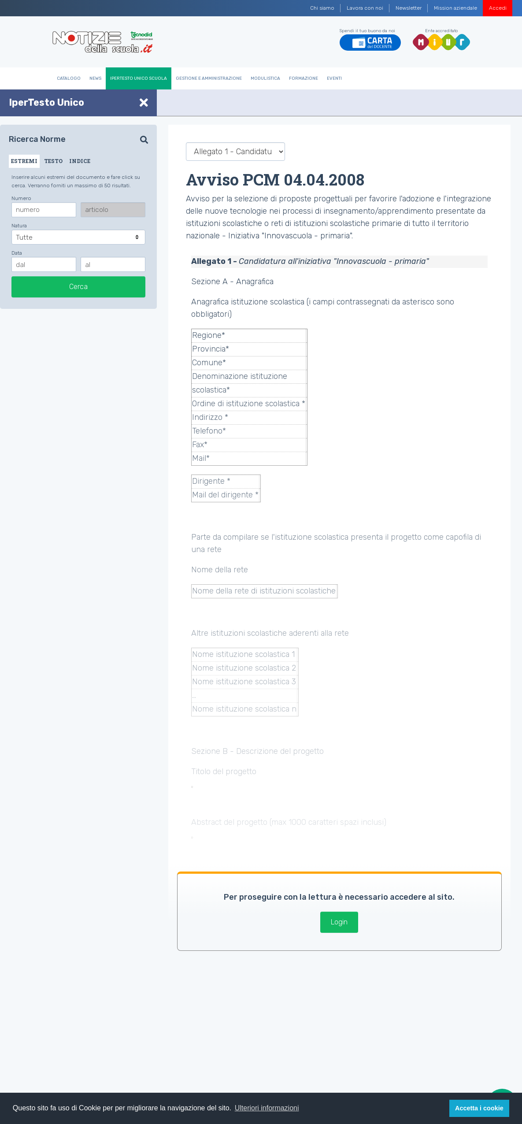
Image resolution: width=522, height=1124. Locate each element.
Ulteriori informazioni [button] (267, 1108)
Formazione (303, 78)
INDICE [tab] (79, 160)
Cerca (78, 286)
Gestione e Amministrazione (209, 78)
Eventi (334, 78)
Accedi (498, 8)
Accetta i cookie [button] (479, 1108)
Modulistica (265, 78)
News (95, 78)
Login (339, 922)
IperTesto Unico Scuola (138, 78)
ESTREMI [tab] (24, 160)
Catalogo (69, 78)
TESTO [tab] (53, 160)
